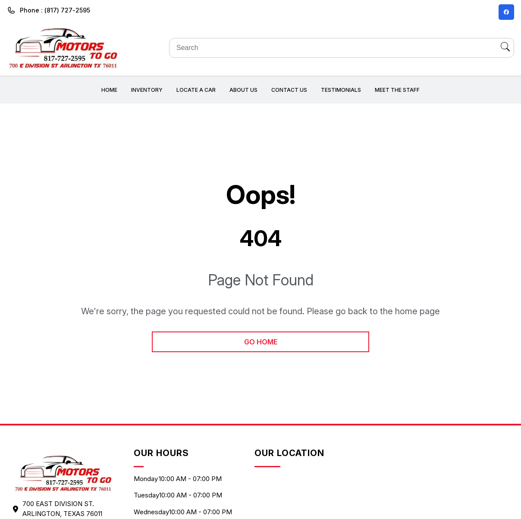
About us (243, 90)
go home (260, 342)
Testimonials (341, 90)
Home (109, 90)
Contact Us (289, 90)
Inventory (147, 90)
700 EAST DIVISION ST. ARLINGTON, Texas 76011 (62, 509)
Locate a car (196, 90)
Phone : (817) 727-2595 (55, 10)
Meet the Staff (397, 90)
